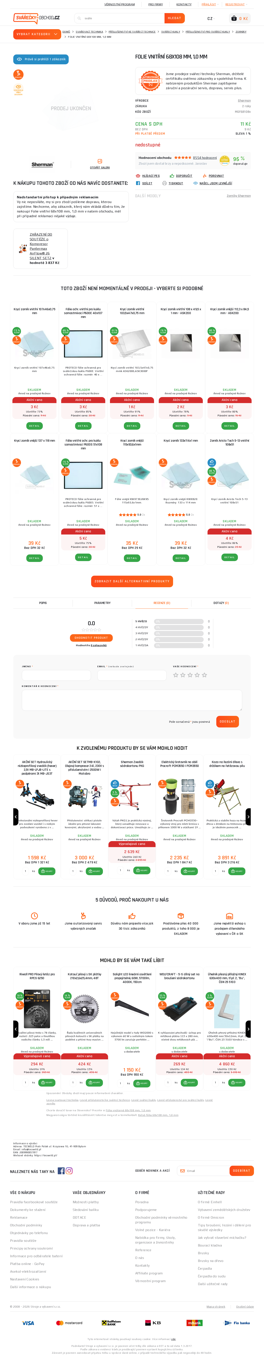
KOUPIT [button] (49, 871)
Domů (66, 31)
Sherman (244, 100)
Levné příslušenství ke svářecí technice (105, 1100)
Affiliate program (149, 1273)
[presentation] (54, 721)
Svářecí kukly (170, 31)
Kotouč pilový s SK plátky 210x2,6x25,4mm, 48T (84, 976)
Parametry (102, 603)
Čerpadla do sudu (212, 1276)
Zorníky (241, 31)
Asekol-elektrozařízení (28, 1271)
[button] (46, 871)
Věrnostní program (119, 4)
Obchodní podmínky (26, 1225)
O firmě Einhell (210, 1202)
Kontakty (183, 4)
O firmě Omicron (211, 1217)
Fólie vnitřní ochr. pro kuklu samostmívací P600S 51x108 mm (83, 444)
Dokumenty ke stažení (28, 1210)
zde (173, 1339)
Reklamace (18, 1217)
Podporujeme (146, 1210)
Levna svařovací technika (62, 1100)
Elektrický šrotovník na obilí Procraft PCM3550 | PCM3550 (179, 764)
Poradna (141, 1202)
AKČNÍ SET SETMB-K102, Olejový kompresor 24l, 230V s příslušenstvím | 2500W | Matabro (84, 768)
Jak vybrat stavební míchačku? (222, 1238)
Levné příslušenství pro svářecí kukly (180, 1100)
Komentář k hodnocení (40, 686)
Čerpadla (205, 1268)
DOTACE (79, 1217)
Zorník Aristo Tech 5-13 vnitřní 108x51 (229, 442)
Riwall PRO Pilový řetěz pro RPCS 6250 (37, 976)
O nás (139, 1258)
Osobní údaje (245, 1306)
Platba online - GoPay (27, 1264)
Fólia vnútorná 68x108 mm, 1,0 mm (128, 1110)
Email (115, 666)
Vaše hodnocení (186, 666)
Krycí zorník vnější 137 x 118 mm (34, 440)
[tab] (161, 603)
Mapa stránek (216, 1306)
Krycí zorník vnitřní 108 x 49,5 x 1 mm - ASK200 (181, 311)
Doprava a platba (86, 1225)
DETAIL (34, 426)
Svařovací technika (89, 31)
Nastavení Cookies (24, 1279)
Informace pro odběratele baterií (36, 1256)
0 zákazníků (99, 645)
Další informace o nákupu (30, 1287)
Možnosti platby (86, 1202)
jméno (27, 666)
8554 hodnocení (205, 158)
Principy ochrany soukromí (31, 1248)
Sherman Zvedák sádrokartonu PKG (132, 764)
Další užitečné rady (213, 1284)
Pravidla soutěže (23, 1241)
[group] (37, 816)
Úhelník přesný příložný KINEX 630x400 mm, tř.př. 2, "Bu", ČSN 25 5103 (227, 978)
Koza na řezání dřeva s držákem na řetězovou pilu (227, 764)
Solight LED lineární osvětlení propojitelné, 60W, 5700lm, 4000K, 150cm (132, 978)
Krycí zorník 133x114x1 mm (181, 440)
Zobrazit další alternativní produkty (132, 581)
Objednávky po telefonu (29, 1233)
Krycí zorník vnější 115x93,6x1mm (132, 442)
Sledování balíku (86, 1210)
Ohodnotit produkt (91, 638)
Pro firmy (155, 4)
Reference (143, 1250)
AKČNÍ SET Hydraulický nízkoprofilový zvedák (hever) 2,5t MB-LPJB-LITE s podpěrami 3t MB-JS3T (37, 768)
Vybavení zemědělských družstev (224, 1210)
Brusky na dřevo (211, 1261)
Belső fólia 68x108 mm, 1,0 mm (158, 1115)
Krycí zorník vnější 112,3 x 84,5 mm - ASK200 (229, 311)
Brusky (203, 1253)
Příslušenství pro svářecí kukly (208, 31)
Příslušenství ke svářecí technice (132, 31)
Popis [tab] (43, 603)
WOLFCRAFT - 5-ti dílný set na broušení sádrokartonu (180, 976)
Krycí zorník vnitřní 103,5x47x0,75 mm (132, 311)
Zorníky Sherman (239, 196)
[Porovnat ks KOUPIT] (25, 871)
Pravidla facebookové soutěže (34, 1202)
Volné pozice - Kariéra (152, 1230)
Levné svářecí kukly (143, 1100)
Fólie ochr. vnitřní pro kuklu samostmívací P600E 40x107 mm (83, 313)
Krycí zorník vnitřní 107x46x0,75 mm (34, 311)
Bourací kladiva (210, 1245)
